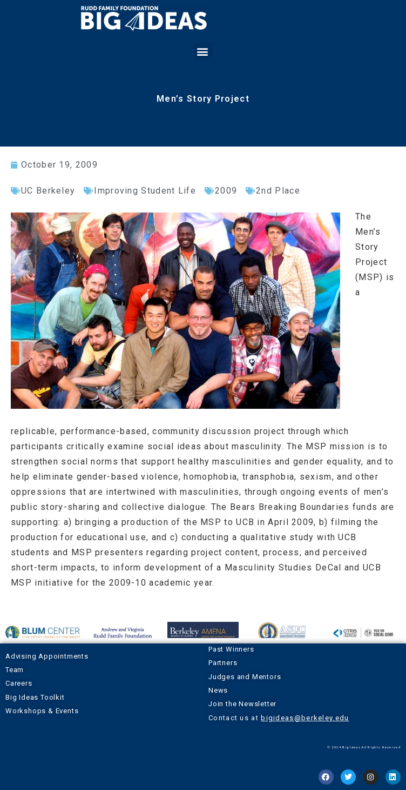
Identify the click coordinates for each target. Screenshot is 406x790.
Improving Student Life (145, 190)
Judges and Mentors (244, 677)
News (218, 690)
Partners (222, 663)
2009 (226, 190)
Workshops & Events (41, 711)
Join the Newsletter (242, 704)
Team (14, 670)
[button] (203, 51)
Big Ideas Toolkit (35, 697)
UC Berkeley (48, 190)
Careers (18, 683)
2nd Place (278, 190)
